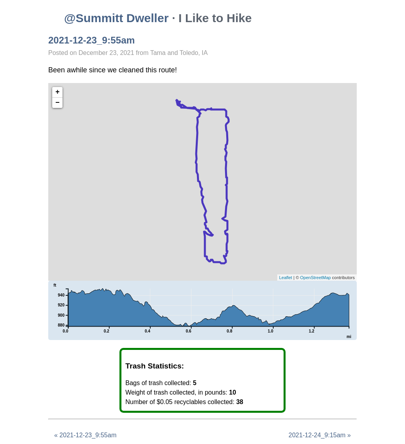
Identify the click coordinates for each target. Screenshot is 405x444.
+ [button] (57, 92)
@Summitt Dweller (116, 18)
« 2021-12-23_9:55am (85, 435)
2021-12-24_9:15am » (320, 435)
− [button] (57, 103)
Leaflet (285, 277)
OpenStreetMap (315, 277)
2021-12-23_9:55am (91, 40)
